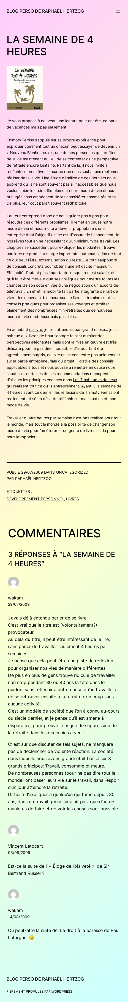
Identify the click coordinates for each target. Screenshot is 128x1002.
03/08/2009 (19, 852)
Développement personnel (35, 498)
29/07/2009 (19, 604)
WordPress (61, 991)
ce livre (35, 329)
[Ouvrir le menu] (118, 11)
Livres (72, 498)
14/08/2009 (19, 916)
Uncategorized (72, 472)
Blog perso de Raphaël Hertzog (45, 11)
